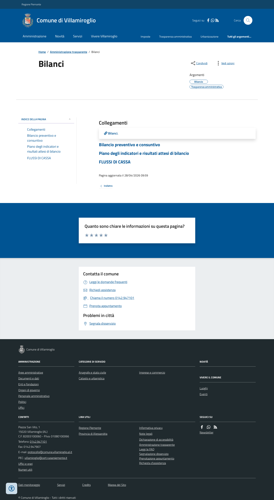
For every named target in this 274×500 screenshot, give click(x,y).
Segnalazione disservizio (154, 454)
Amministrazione (34, 36)
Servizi (77, 36)
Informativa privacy (151, 428)
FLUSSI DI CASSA (114, 162)
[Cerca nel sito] (246, 20)
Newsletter (206, 432)
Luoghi (204, 388)
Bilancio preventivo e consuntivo (129, 144)
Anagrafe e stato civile (92, 372)
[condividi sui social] (199, 63)
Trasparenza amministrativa (175, 36)
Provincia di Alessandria (93, 433)
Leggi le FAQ (146, 449)
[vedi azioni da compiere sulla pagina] (225, 63)
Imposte (145, 36)
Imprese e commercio (152, 372)
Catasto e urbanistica (91, 378)
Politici (22, 402)
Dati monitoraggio (29, 485)
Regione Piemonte (31, 4)
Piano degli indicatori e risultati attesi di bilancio (144, 153)
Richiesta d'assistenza (152, 463)
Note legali (145, 433)
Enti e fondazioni (28, 384)
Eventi (204, 394)
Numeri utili (25, 469)
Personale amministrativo (33, 396)
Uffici (21, 407)
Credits (86, 485)
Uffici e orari (25, 464)
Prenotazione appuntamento (156, 458)
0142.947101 (38, 441)
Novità (59, 36)
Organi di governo (29, 390)
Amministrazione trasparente (68, 52)
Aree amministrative (30, 372)
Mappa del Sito (117, 485)
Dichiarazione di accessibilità (156, 439)
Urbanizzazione (210, 36)
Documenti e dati (28, 378)
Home (42, 52)
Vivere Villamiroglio (104, 36)
